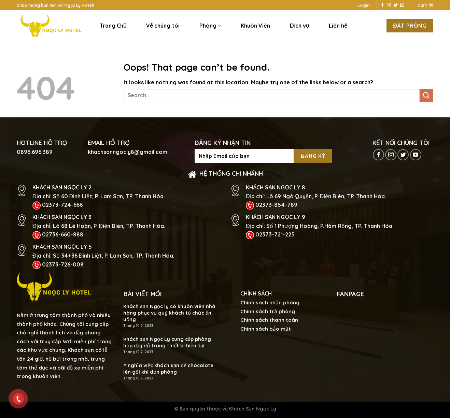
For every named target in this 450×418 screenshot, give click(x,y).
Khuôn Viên (255, 25)
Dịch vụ (299, 25)
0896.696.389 (35, 151)
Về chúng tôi (163, 25)
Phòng (210, 25)
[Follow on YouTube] (415, 154)
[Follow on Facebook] (382, 5)
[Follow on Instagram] (389, 5)
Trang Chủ (112, 25)
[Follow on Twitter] (396, 5)
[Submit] (426, 95)
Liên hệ (338, 25)
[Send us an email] (402, 5)
